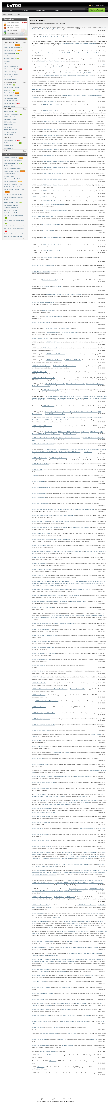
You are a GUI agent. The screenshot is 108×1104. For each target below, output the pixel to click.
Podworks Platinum (90, 43)
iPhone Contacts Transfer (13, 69)
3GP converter (62, 971)
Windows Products (11, 39)
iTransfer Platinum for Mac (45, 75)
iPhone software (41, 870)
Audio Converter (72, 931)
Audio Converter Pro (12, 140)
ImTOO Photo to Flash (48, 155)
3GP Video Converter (10, 132)
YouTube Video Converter (11, 114)
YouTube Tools (8, 151)
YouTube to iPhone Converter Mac (14, 234)
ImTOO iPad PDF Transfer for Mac (52, 250)
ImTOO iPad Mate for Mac (49, 111)
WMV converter (66, 987)
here (54, 91)
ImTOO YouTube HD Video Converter (52, 185)
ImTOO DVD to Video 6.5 (49, 101)
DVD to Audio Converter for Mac (13, 197)
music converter (62, 931)
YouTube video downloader (90, 852)
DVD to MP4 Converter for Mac (13, 184)
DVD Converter (84, 802)
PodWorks (7, 61)
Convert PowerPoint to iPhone (77, 417)
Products (25, 10)
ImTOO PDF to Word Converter (51, 201)
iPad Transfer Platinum (79, 95)
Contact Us (71, 10)
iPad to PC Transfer (89, 73)
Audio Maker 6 (8, 148)
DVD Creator (10, 90)
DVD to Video (10, 84)
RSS (92, 5)
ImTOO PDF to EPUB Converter (41, 322)
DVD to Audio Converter (13, 143)
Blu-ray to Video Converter (11, 87)
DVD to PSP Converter (90, 398)
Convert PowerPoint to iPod (60, 417)
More (24, 42)
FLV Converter (8, 127)
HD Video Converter (10, 117)
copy (60, 935)
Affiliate (64, 1099)
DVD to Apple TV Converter (81, 396)
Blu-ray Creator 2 (12, 93)
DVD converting (46, 804)
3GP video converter (43, 971)
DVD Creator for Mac (10, 200)
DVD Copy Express (9, 106)
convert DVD (74, 800)
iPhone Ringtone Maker (11, 66)
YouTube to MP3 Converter (59, 67)
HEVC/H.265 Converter (11, 135)
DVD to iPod (86, 1015)
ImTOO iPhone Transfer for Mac (51, 121)
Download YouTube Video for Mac (14, 222)
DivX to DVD (44, 866)
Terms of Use (58, 1099)
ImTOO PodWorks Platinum (50, 149)
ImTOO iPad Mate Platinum (50, 135)
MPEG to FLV (90, 913)
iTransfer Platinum (12, 45)
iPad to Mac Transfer (87, 75)
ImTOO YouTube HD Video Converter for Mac (55, 167)
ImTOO (13, 14)
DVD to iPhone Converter (11, 95)
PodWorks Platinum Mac (11, 166)
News (18, 14)
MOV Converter (8, 124)
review (96, 89)
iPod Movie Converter (10, 79)
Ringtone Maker (8, 145)
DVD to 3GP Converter (65, 396)
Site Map (70, 1099)
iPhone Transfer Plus (13, 50)
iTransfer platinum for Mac (44, 53)
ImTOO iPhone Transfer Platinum (51, 143)
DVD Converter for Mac (74, 53)
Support (56, 10)
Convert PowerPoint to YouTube (60, 420)
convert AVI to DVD (82, 1021)
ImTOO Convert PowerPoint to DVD (42, 216)
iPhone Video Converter (11, 74)
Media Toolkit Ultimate (13, 25)
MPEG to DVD (36, 866)
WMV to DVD (53, 866)
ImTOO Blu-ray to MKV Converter (41, 197)
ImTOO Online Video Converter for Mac (53, 204)
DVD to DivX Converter (95, 396)
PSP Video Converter (67, 1045)
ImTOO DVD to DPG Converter (51, 224)
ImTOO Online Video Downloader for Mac (54, 210)
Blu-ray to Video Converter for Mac (14, 191)
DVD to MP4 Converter (10, 100)
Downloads (40, 10)
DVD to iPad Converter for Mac (13, 194)
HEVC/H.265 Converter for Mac (13, 236)
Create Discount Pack (13, 22)
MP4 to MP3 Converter (10, 129)
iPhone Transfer (8, 64)
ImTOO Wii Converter (48, 230)
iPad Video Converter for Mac (54, 316)
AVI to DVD (101, 864)
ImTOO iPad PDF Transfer (49, 257)
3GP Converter (72, 1033)
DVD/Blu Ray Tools (10, 82)
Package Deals (9, 19)
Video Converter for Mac (13, 202)
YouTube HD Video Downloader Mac (14, 226)
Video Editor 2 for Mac (10, 210)
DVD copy (65, 921)
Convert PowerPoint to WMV (40, 420)
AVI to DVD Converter (10, 98)
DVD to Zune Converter (61, 400)
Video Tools (7, 109)
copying (51, 927)
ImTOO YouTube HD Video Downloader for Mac (55, 161)
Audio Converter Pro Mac (11, 213)
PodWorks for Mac (9, 176)
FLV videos (70, 854)
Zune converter (60, 905)
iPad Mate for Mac (9, 173)
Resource (45, 1099)
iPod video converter (73, 941)
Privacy (51, 1099)
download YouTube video (83, 858)
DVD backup (72, 921)
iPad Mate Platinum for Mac (61, 75)
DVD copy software (81, 925)
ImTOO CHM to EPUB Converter (51, 179)
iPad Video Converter (10, 77)
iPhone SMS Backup (10, 71)
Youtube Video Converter (43, 67)
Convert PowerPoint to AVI (44, 417)
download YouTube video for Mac (90, 53)
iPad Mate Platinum (11, 53)
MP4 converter (41, 1003)
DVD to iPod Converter (63, 398)
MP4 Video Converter (10, 119)
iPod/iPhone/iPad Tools (11, 42)
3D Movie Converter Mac (11, 207)
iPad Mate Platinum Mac (13, 163)
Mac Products (9, 154)
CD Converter (85, 931)
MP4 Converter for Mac (11, 205)
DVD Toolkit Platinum (13, 27)
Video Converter (9, 111)
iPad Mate (7, 56)
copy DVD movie (73, 923)
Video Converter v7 (38, 89)
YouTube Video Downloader (67, 858)
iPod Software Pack (12, 33)
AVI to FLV (98, 913)
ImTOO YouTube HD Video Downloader (53, 191)
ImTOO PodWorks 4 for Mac (50, 129)
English (103, 5)
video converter (89, 975)
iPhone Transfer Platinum (13, 47)
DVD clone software (84, 921)
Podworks (56, 29)
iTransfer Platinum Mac (14, 158)
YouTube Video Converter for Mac (14, 217)
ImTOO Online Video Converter (51, 245)
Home (10, 10)
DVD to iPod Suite (12, 30)
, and (51, 539)
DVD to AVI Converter (12, 103)
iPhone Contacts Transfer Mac (13, 179)
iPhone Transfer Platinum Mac (12, 160)
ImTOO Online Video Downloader (51, 237)
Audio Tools (7, 137)
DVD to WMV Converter (45, 400)
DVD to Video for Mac (13, 181)
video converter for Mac (60, 53)
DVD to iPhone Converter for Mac (13, 187)
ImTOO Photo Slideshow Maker (51, 105)
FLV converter (56, 917)
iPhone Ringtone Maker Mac (12, 168)
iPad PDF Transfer (68, 37)
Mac (70, 81)
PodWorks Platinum (11, 58)
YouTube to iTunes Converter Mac (14, 230)
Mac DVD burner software (81, 864)
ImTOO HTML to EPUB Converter (51, 173)
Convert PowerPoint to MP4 (95, 417)
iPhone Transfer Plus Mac (14, 171)
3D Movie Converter (10, 122)
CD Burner (99, 931)
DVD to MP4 (48, 1005)
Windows (76, 81)
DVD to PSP (62, 1039)
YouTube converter (67, 852)
